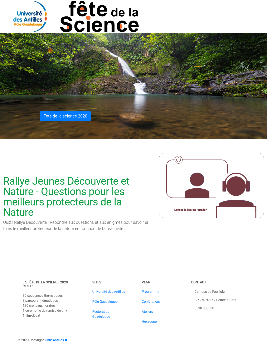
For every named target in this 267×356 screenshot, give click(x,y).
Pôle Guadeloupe (105, 302)
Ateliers (147, 312)
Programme (150, 292)
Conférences (151, 302)
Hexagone (149, 322)
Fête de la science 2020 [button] (65, 116)
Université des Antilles (108, 292)
